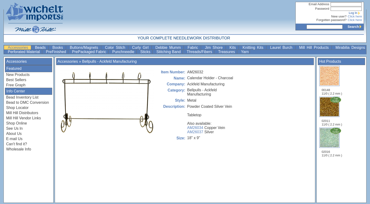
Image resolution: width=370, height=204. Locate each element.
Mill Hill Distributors (22, 113)
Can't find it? (16, 144)
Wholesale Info (18, 149)
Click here (355, 16)
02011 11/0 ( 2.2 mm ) (332, 111)
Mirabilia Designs (350, 48)
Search (356, 27)
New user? (339, 16)
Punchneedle (123, 52)
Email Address (319, 4)
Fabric (194, 48)
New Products (18, 75)
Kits (234, 48)
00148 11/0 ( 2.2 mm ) (332, 80)
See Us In (14, 128)
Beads (41, 48)
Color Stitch (116, 48)
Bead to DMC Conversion (27, 102)
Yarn (245, 52)
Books (58, 48)
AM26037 (195, 132)
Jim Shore (214, 48)
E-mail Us (14, 139)
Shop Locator (17, 108)
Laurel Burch (282, 48)
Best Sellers (16, 80)
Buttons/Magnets (85, 48)
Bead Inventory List (22, 97)
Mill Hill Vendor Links (23, 118)
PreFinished (56, 52)
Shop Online (16, 123)
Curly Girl (141, 48)
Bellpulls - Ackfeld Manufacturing (109, 61)
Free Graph (15, 85)
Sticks (145, 52)
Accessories (19, 48)
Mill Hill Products (315, 48)
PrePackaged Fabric (89, 52)
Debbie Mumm (169, 48)
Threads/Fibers (200, 52)
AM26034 (195, 128)
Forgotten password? (331, 20)
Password (322, 8)
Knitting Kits (254, 48)
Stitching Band (169, 52)
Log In (355, 13)
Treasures (227, 52)
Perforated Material (24, 52)
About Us (14, 134)
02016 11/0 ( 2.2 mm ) (332, 142)
